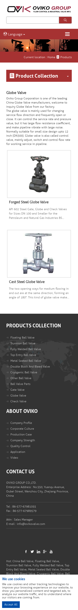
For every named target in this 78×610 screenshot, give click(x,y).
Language (14, 34)
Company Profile (21, 423)
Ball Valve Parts (20, 384)
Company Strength (22, 440)
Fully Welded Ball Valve (25, 349)
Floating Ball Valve (22, 337)
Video (14, 457)
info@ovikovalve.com (31, 524)
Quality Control (20, 446)
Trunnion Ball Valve (22, 343)
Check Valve (18, 401)
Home (51, 57)
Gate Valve (17, 390)
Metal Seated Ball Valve (25, 361)
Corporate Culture (22, 428)
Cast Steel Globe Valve (27, 282)
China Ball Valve (22, 561)
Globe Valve (18, 395)
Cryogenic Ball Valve (23, 372)
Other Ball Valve (20, 378)
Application (17, 452)
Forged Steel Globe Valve (28, 202)
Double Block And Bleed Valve (30, 366)
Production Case (21, 434)
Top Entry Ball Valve (23, 355)
